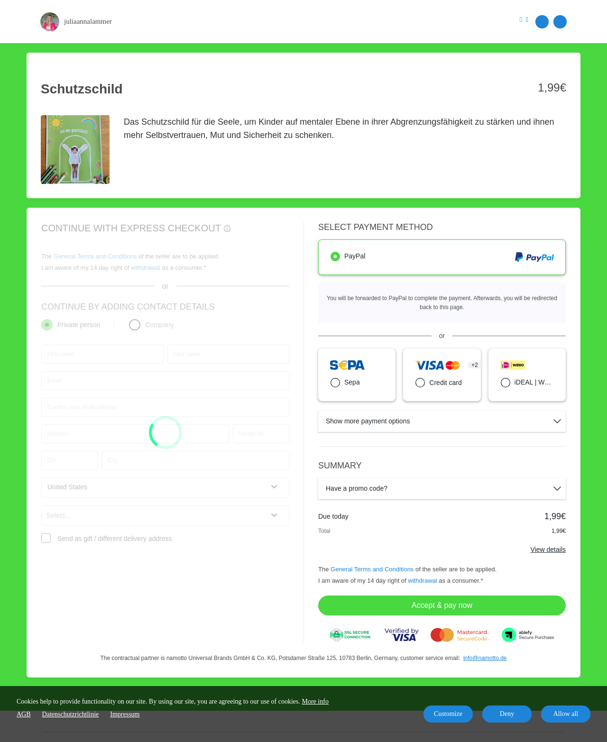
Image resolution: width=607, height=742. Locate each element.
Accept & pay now (442, 605)
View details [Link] (548, 549)
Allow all (566, 713)
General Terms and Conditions (372, 569)
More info (315, 701)
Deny (507, 713)
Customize (448, 713)
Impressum (124, 714)
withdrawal (422, 580)
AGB (24, 714)
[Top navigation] (524, 21)
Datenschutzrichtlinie (70, 714)
